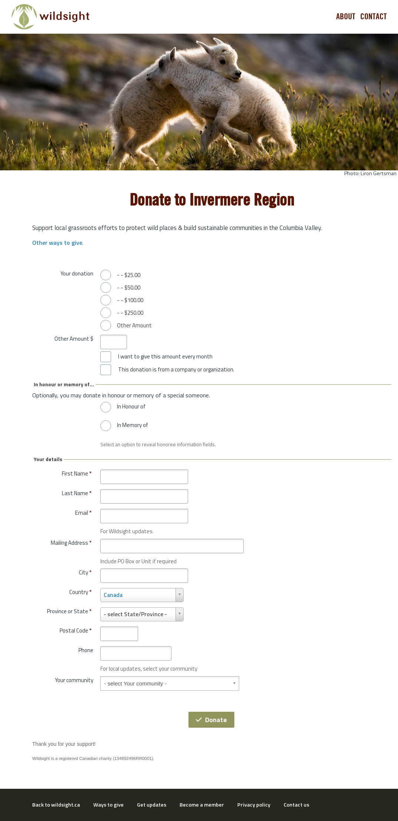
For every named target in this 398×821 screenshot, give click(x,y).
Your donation (76, 273)
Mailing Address (71, 542)
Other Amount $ (73, 338)
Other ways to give (57, 242)
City (85, 572)
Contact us (296, 805)
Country (80, 592)
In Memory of (132, 425)
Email (83, 512)
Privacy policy (253, 805)
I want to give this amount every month (165, 357)
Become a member (202, 805)
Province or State (69, 611)
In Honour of (131, 407)
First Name (76, 473)
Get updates (151, 805)
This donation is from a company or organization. (176, 370)
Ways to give (108, 805)
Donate (211, 720)
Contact (373, 17)
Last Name (76, 493)
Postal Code (75, 630)
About (345, 17)
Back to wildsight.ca (56, 805)
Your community (74, 680)
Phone (85, 650)
